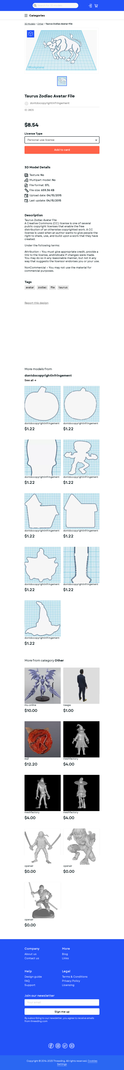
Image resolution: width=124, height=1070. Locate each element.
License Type (33, 134)
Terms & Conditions (75, 977)
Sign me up (62, 1012)
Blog (65, 954)
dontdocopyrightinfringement (50, 103)
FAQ (27, 981)
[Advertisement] (62, 335)
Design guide (33, 977)
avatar (30, 287)
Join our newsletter (40, 996)
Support (30, 985)
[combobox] (62, 139)
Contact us (32, 958)
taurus (63, 287)
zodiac (42, 287)
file (53, 287)
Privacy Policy (71, 981)
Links (65, 958)
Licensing (68, 985)
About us (30, 954)
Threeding (27, 5)
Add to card (62, 150)
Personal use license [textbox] (40, 140)
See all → (30, 380)
